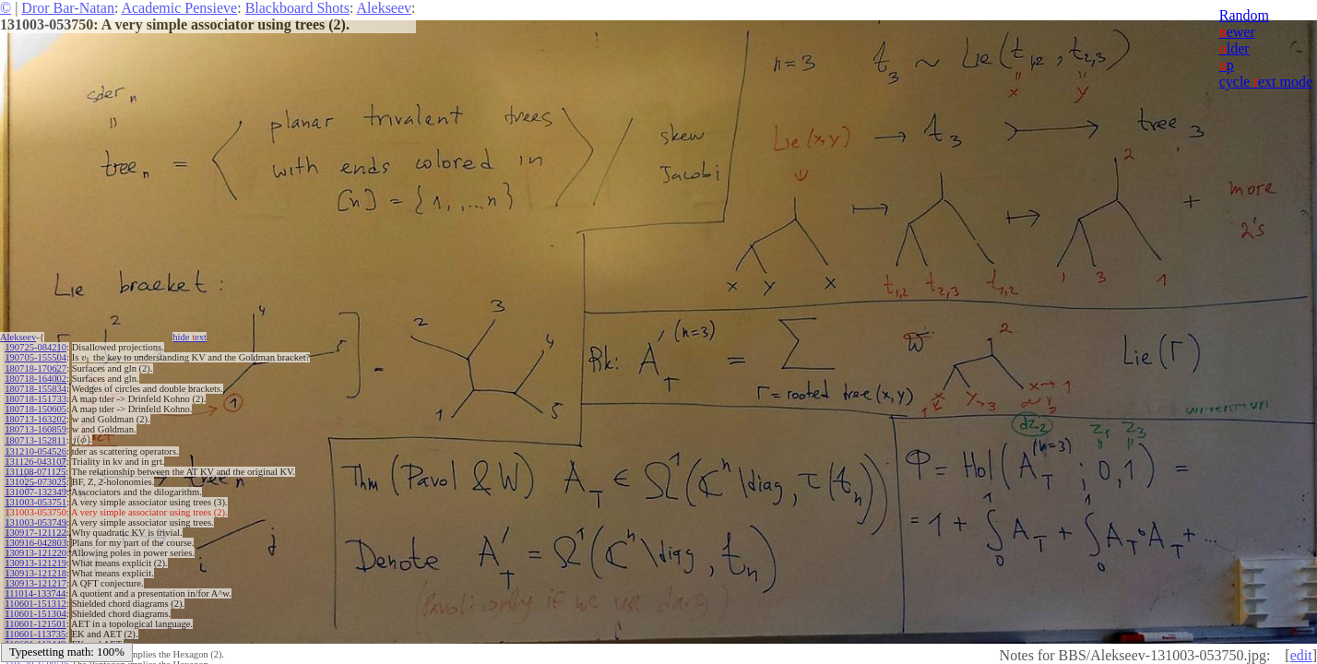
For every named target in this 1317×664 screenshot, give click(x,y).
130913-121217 (35, 583)
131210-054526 (35, 451)
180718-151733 (35, 399)
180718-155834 (35, 389)
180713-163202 (35, 419)
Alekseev (384, 8)
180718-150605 (35, 409)
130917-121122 (35, 533)
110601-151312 (35, 604)
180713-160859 (35, 429)
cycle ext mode (1265, 81)
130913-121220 (35, 553)
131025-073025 (35, 482)
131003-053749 (35, 522)
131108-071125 (35, 472)
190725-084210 (35, 347)
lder (1234, 48)
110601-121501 (35, 624)
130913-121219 (35, 563)
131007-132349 (35, 492)
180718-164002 (35, 379)
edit (1301, 655)
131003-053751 (35, 502)
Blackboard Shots (297, 8)
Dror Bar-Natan (67, 8)
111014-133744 (35, 593)
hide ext (189, 337)
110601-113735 (35, 634)
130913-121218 (35, 573)
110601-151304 (35, 614)
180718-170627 (35, 368)
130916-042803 (35, 543)
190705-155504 (35, 357)
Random (1244, 15)
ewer (1237, 32)
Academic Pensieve (179, 8)
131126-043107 (35, 461)
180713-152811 (35, 440)
